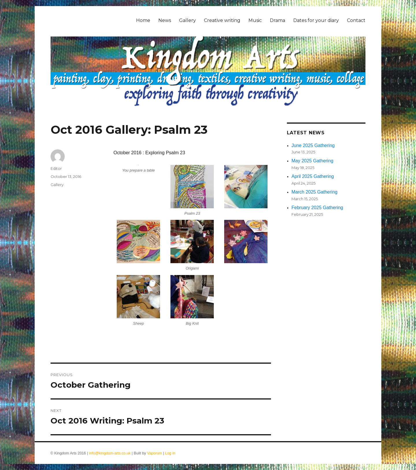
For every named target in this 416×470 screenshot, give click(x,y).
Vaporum (154, 453)
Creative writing (222, 20)
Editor (56, 168)
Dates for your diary (316, 20)
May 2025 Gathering (312, 160)
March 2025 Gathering (314, 192)
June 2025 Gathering (313, 145)
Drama (277, 20)
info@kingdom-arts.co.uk (110, 453)
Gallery (187, 20)
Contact (356, 20)
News (164, 20)
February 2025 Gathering (317, 207)
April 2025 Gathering (312, 176)
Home (143, 20)
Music (255, 20)
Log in (170, 453)
